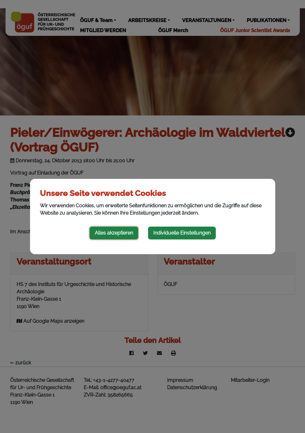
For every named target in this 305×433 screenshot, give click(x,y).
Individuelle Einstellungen (182, 233)
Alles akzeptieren (114, 233)
